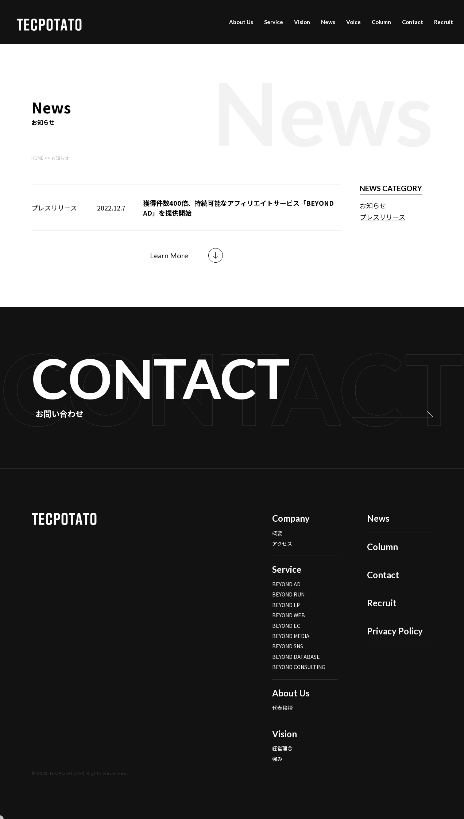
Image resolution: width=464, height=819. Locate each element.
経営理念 (282, 758)
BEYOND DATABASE (296, 667)
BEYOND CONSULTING (298, 677)
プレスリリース (54, 207)
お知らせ (373, 205)
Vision (302, 22)
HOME (37, 158)
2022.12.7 (111, 207)
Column (381, 22)
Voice (353, 22)
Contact (412, 22)
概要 (277, 543)
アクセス (282, 553)
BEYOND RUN (288, 604)
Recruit (443, 22)
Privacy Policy (395, 641)
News (328, 22)
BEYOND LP (286, 615)
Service (273, 22)
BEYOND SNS (287, 656)
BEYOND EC (286, 636)
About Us (241, 22)
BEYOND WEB (288, 625)
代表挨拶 (282, 718)
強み (277, 769)
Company (291, 528)
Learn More (169, 255)
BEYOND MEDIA (290, 646)
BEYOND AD (286, 594)
